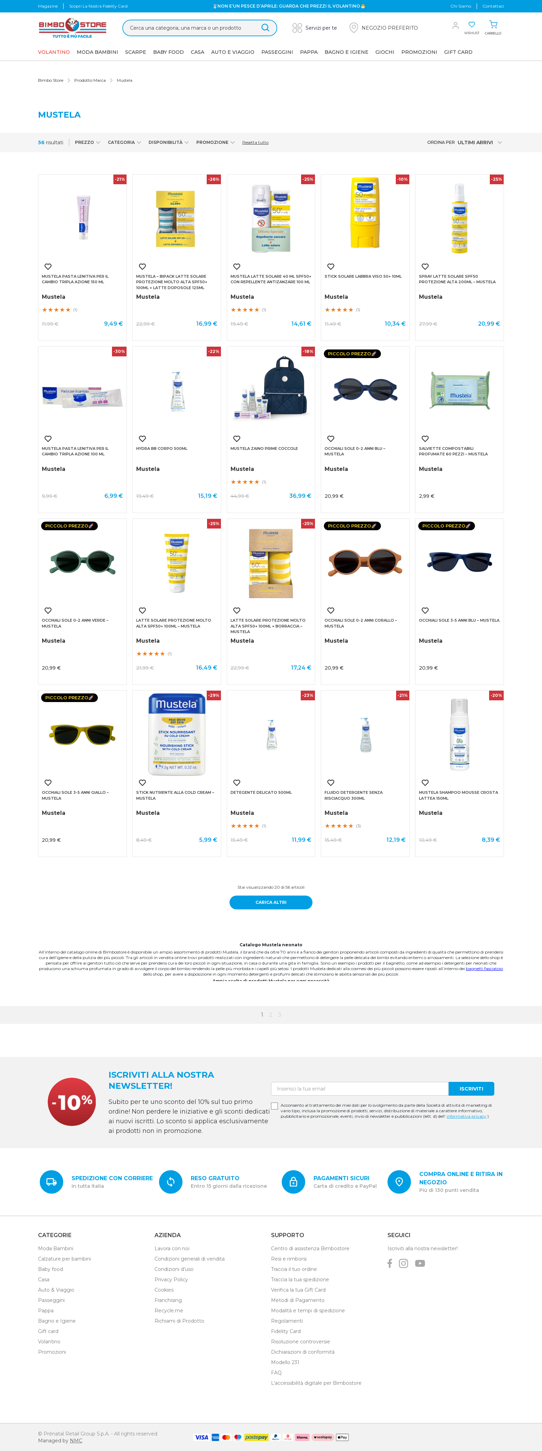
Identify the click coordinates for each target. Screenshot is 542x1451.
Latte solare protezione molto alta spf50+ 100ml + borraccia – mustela (268, 626)
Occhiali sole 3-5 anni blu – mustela (459, 620)
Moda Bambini (97, 52)
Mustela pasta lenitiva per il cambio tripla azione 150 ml (75, 279)
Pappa (309, 52)
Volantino (49, 1342)
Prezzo (88, 142)
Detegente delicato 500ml (261, 792)
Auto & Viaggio (56, 1290)
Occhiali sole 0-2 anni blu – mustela (355, 451)
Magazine (48, 6)
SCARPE (135, 52)
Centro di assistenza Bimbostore (310, 1248)
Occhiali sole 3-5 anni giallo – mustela (75, 795)
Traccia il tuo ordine (294, 1269)
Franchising (168, 1300)
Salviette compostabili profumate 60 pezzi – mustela (453, 451)
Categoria (125, 142)
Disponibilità (170, 142)
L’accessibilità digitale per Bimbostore (316, 1383)
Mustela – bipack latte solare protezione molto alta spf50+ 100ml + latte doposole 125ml (171, 282)
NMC (76, 1441)
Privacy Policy (171, 1279)
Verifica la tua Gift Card (298, 1290)
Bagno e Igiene (346, 52)
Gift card (48, 1331)
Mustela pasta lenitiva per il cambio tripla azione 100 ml (75, 451)
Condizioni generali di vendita (190, 1259)
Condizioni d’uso (174, 1269)
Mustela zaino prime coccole (264, 448)
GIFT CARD (458, 52)
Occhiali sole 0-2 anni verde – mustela (75, 623)
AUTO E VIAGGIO (232, 52)
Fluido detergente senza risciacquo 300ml (354, 795)
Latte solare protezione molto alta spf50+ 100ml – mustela (173, 623)
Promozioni (419, 52)
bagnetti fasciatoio (484, 968)
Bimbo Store (50, 80)
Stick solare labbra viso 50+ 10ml (363, 276)
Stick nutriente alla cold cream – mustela (175, 795)
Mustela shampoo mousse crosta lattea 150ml (458, 795)
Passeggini (277, 52)
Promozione (216, 142)
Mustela (124, 80)
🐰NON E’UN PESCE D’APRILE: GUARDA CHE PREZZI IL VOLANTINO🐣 (289, 6)
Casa (197, 52)
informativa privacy (466, 1116)
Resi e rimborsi (289, 1259)
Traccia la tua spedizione (300, 1279)
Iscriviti (471, 1089)
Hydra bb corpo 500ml (161, 448)
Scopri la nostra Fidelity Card (98, 6)
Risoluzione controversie (300, 1342)
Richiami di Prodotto (179, 1321)
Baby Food (168, 52)
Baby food (50, 1269)
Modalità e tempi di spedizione (308, 1310)
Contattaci (493, 6)
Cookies (164, 1290)
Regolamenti (287, 1321)
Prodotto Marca (90, 80)
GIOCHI (384, 52)
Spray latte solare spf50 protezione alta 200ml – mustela (457, 279)
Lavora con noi (172, 1248)
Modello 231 (285, 1362)
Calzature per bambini (64, 1259)
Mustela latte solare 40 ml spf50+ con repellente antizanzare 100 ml (271, 279)
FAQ (276, 1373)
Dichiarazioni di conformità (303, 1352)
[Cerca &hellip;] (200, 28)
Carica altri (271, 902)
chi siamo (460, 6)
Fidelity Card (286, 1331)
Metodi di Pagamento (298, 1300)
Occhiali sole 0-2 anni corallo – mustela (361, 623)
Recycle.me (169, 1310)
